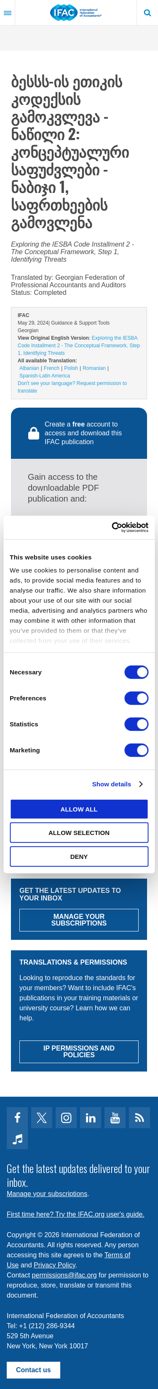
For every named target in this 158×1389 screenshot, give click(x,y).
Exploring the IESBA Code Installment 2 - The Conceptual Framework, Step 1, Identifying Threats (79, 345)
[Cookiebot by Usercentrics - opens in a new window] (112, 527)
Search (147, 13)
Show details (111, 784)
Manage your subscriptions (47, 1193)
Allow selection (79, 832)
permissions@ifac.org (64, 1275)
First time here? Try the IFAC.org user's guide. (76, 1214)
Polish (71, 368)
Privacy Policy (54, 1265)
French (51, 368)
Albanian (29, 368)
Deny (79, 856)
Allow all (79, 808)
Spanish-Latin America (44, 376)
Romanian (94, 368)
